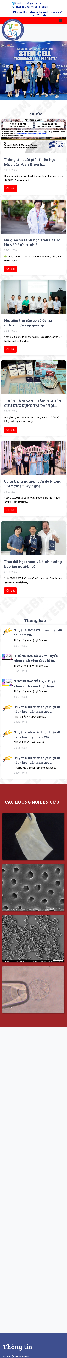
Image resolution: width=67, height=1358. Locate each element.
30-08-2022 (20, 748)
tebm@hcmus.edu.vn (17, 1356)
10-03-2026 (10, 170)
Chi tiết (10, 188)
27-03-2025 (10, 572)
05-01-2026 (10, 250)
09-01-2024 (20, 697)
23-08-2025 (10, 411)
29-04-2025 (20, 646)
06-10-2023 (20, 722)
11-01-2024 (20, 671)
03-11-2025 (10, 331)
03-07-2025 (10, 491)
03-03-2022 (20, 773)
